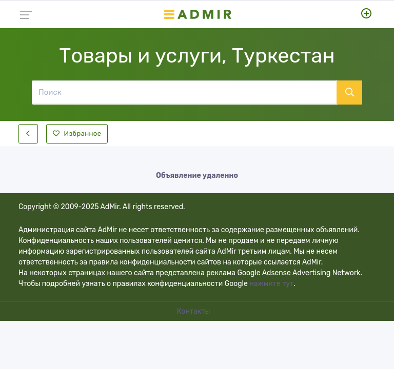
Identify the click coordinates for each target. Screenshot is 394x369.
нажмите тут (271, 283)
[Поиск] (184, 92)
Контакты (194, 311)
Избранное (77, 133)
